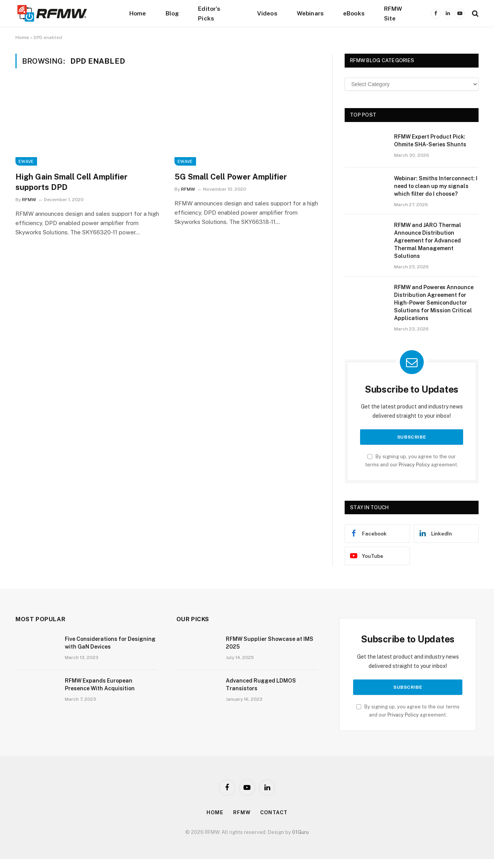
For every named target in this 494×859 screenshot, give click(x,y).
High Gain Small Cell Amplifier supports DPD (71, 182)
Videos (267, 13)
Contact (273, 812)
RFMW (29, 199)
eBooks (354, 13)
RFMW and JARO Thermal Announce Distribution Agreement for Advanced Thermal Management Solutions (427, 240)
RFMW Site (393, 13)
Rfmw (242, 812)
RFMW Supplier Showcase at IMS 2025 (269, 643)
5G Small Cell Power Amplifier (230, 176)
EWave (26, 161)
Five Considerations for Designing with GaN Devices (110, 643)
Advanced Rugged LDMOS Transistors (261, 684)
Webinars (310, 13)
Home (137, 13)
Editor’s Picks (209, 13)
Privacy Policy (414, 465)
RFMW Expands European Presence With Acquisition (100, 684)
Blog (172, 13)
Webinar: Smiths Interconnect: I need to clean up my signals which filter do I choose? (435, 186)
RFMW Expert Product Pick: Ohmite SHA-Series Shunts (430, 140)
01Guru (300, 832)
